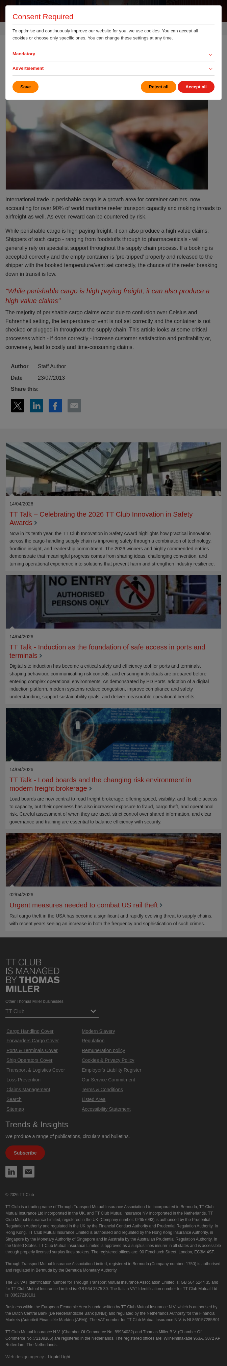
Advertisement (28, 68)
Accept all (196, 86)
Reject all (158, 86)
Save (25, 86)
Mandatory (23, 53)
